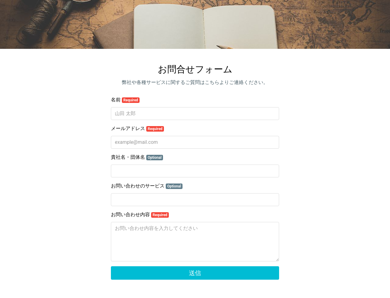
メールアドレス (137, 128)
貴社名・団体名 (137, 157)
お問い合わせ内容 (140, 215)
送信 (195, 273)
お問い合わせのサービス (147, 186)
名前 (125, 100)
